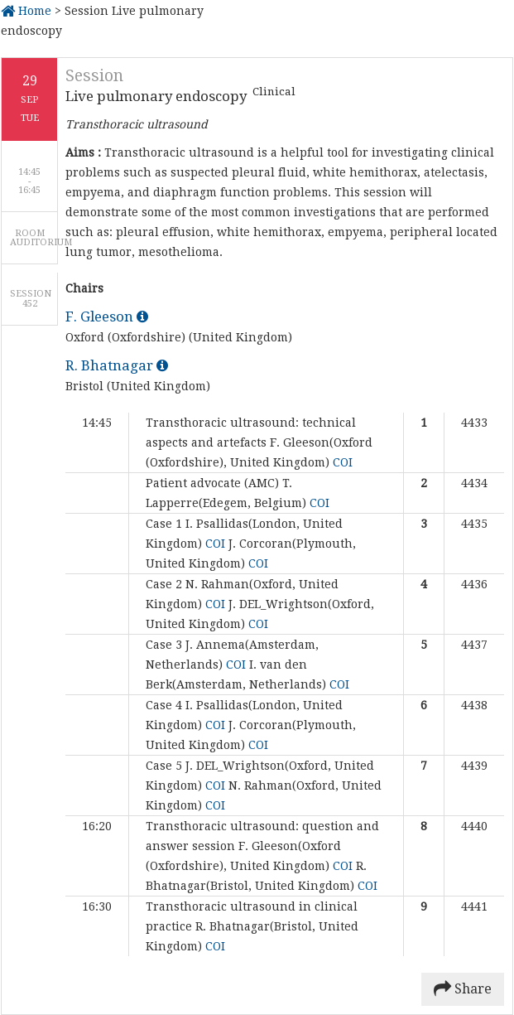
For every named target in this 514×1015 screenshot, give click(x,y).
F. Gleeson (106, 316)
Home (26, 10)
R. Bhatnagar (116, 365)
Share (463, 989)
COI (343, 462)
